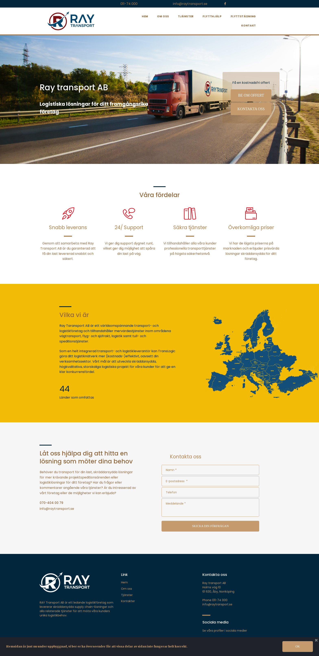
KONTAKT (248, 25)
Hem (124, 582)
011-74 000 (129, 3)
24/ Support (129, 227)
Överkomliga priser (251, 227)
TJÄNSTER (186, 16)
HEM (145, 16)
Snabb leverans (68, 227)
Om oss (126, 589)
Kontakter (128, 601)
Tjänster (127, 595)
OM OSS (163, 16)
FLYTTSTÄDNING (243, 16)
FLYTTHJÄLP (212, 16)
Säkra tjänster (190, 227)
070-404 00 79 (51, 503)
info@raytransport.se (190, 3)
